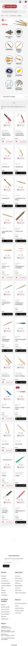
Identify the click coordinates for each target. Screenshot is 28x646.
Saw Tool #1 (5, 444)
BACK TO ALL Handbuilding (18, 89)
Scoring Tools (18, 75)
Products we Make (19, 610)
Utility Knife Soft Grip (20, 511)
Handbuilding (13, 15)
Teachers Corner (19, 580)
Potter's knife (6, 407)
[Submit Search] (26, 11)
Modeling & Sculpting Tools (19, 51)
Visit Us (3, 623)
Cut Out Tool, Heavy (6, 267)
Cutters (19, 36)
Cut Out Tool (19, 231)
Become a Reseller (5, 607)
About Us (18, 600)
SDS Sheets (18, 583)
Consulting (3, 578)
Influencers (4, 616)
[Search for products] (13, 11)
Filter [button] (14, 102)
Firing (2, 588)
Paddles (9, 63)
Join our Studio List (5, 611)
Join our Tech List (5, 609)
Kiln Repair (3, 576)
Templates (9, 88)
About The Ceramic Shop (21, 603)
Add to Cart (7, 173)
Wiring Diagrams (19, 585)
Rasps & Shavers (9, 76)
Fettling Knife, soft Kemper (6, 340)
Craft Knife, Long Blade (20, 199)
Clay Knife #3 (5, 198)
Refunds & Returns (19, 608)
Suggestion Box (4, 618)
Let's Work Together (4, 600)
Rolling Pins (19, 63)
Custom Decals (4, 580)
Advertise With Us (5, 614)
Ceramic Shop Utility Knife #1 (6, 134)
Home (2, 15)
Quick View (7, 125)
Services (3, 572)
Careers (17, 605)
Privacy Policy (18, 613)
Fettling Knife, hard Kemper (19, 303)
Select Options (21, 418)
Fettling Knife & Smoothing (19, 267)
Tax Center (17, 588)
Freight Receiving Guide (20, 592)
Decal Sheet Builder (5, 583)
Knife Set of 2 (6, 376)
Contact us (17, 576)
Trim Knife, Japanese (5, 511)
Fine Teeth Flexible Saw (20, 340)
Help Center (18, 572)
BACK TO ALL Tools (9, 37)
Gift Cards (3, 592)
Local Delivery (4, 595)
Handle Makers (9, 49)
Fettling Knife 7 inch (6, 303)
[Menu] (25, 6)
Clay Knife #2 (19, 167)
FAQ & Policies (18, 578)
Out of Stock (7, 141)
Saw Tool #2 (18, 444)
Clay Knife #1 (5, 167)
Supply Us (3, 604)
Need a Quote (18, 590)
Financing (3, 590)
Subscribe (6, 566)
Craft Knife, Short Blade (7, 232)
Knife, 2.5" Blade (20, 376)
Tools (7, 15)
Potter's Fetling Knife (19, 408)
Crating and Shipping (6, 585)
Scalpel (4, 475)
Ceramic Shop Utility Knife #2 (19, 134)
